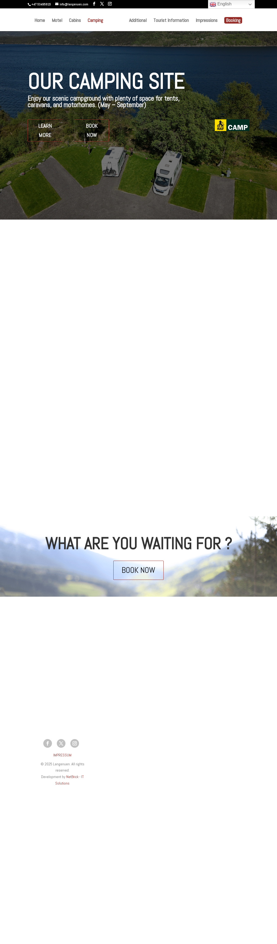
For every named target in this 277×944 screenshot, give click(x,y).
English (221, 4)
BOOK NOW (92, 130)
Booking (233, 20)
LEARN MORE (45, 130)
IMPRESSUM (62, 755)
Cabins (75, 20)
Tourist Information (171, 20)
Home (39, 20)
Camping (95, 20)
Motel (57, 20)
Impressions (206, 20)
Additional (138, 20)
